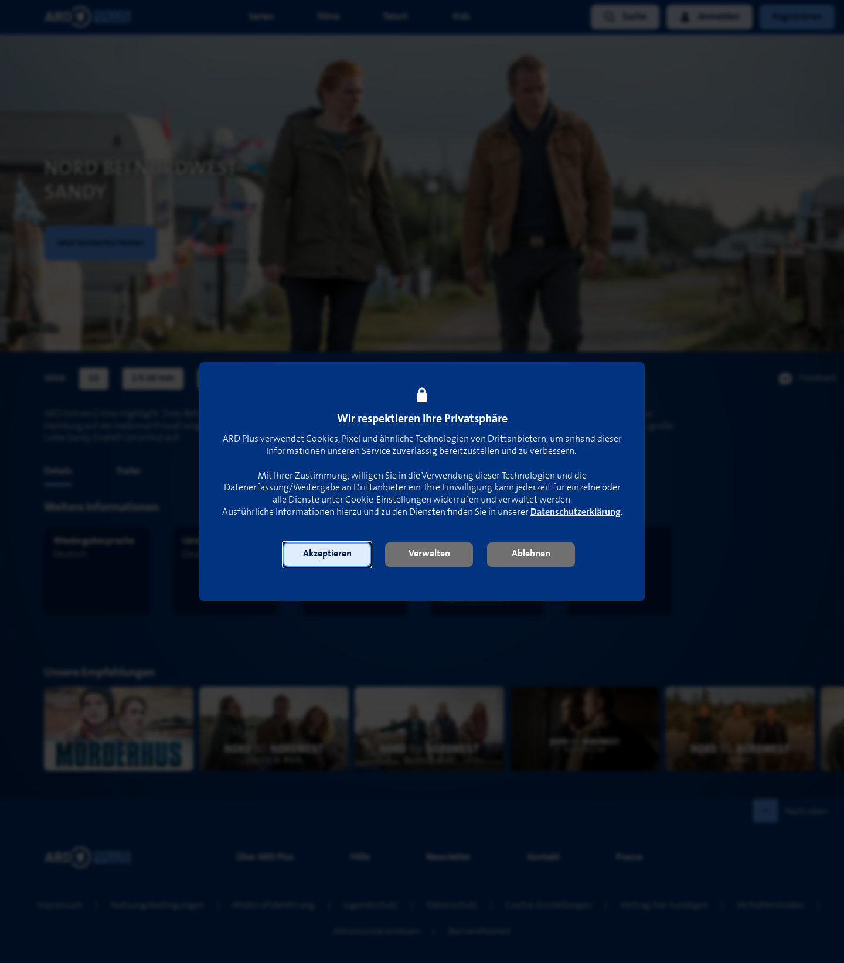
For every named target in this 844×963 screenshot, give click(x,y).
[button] (327, 554)
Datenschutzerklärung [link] (575, 512)
